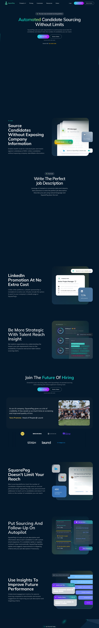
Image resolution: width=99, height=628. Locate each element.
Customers (40, 3)
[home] (9, 3)
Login (70, 3)
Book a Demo (89, 3)
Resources (49, 3)
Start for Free (79, 3)
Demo (57, 3)
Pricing (31, 3)
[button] (23, 3)
